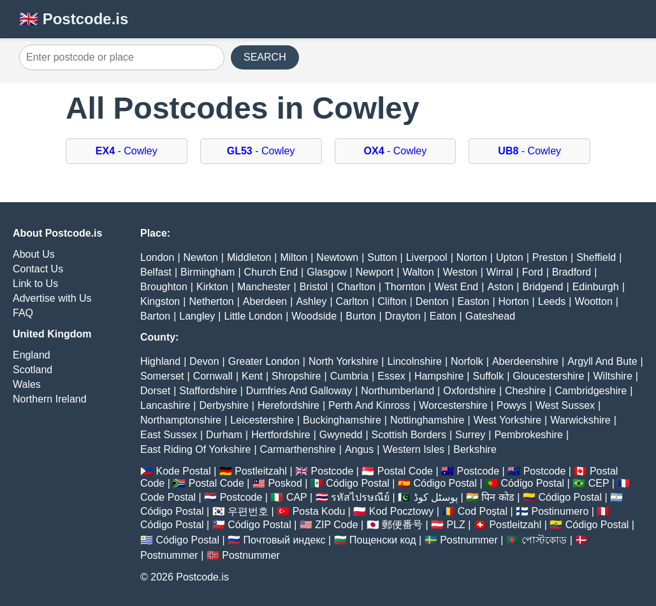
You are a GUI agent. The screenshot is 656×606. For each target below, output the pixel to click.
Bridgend (542, 286)
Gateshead (490, 316)
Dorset (155, 390)
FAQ (23, 312)
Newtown (337, 257)
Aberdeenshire (525, 361)
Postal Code (405, 471)
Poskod (285, 483)
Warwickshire (580, 420)
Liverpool (427, 257)
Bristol (314, 286)
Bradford (571, 272)
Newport (375, 272)
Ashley (311, 301)
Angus (359, 449)
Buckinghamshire (342, 420)
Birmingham (207, 272)
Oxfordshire (469, 390)
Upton (509, 257)
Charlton (356, 286)
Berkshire (475, 449)
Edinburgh (595, 286)
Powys (512, 405)
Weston (460, 272)
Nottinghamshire (427, 420)
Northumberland (397, 390)
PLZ (456, 524)
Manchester (264, 286)
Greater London (264, 361)
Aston (500, 286)
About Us (34, 254)
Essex (391, 376)
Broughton (163, 286)
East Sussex (168, 434)
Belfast (155, 272)
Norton (471, 257)
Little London (253, 316)
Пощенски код (382, 540)
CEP (598, 483)
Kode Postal (183, 471)
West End (456, 286)
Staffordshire (208, 390)
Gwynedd (341, 434)
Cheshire (525, 390)
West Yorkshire (507, 420)
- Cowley (126, 150)
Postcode (332, 471)
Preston (549, 257)
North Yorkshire (343, 361)
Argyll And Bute (602, 361)
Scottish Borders (409, 434)
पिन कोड (497, 497)
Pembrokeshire (528, 434)
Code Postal (168, 497)
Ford (532, 272)
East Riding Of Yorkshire (195, 449)
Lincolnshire (415, 361)
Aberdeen (265, 301)
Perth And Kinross (369, 405)
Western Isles (413, 449)
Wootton (593, 301)
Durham (224, 434)
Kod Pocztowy (401, 511)
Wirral (499, 272)
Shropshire (296, 376)
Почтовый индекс (285, 540)
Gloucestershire (548, 376)
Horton (514, 301)
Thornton (404, 286)
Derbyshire (223, 405)
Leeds (552, 301)
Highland (160, 361)
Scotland (32, 369)
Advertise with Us (52, 298)
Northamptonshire (180, 420)
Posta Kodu (319, 511)
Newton (201, 257)
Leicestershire (262, 420)
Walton (418, 272)
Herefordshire (288, 405)
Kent (252, 376)
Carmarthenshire (298, 449)
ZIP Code (336, 524)
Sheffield (596, 257)
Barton (155, 316)
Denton (432, 301)
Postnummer (469, 540)
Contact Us (38, 268)
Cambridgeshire (591, 390)
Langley (197, 316)
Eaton (443, 316)
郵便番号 (402, 524)
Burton (360, 316)
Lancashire (165, 405)
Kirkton (212, 286)
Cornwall (213, 376)
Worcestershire (453, 405)
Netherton (211, 301)
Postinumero (560, 511)
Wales (27, 384)
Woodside (314, 316)
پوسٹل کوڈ (436, 497)
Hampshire (438, 376)
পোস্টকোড (544, 540)
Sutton (382, 257)
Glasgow (326, 272)
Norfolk (467, 361)
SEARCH (265, 57)
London (157, 257)
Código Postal (358, 483)
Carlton (352, 301)
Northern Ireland (50, 399)
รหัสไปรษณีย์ (360, 497)
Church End (271, 272)
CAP (296, 497)
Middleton (249, 257)
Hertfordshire (280, 434)
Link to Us (35, 283)
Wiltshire (613, 376)
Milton (293, 257)
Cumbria (349, 376)
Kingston (160, 301)
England (31, 355)
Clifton (391, 301)
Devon (204, 361)
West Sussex (565, 405)
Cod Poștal (482, 511)
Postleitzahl (261, 471)
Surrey (470, 434)
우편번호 (248, 511)
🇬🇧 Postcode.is (73, 18)
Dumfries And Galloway (299, 390)
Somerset (162, 376)
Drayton (403, 316)
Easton (474, 301)
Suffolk (488, 376)
